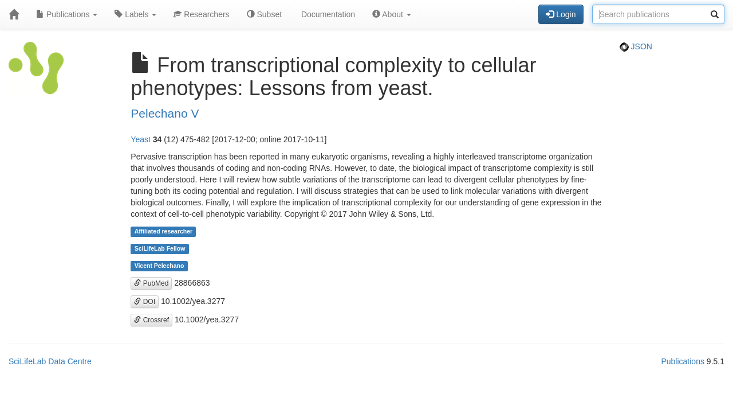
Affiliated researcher (164, 231)
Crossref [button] (151, 320)
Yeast (141, 139)
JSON (636, 46)
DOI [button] (144, 302)
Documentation (327, 14)
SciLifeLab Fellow (160, 249)
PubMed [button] (151, 283)
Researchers (201, 14)
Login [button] (561, 14)
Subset (264, 14)
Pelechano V (165, 113)
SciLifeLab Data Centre (50, 361)
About (391, 14)
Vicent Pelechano (159, 266)
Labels (135, 14)
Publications (66, 14)
